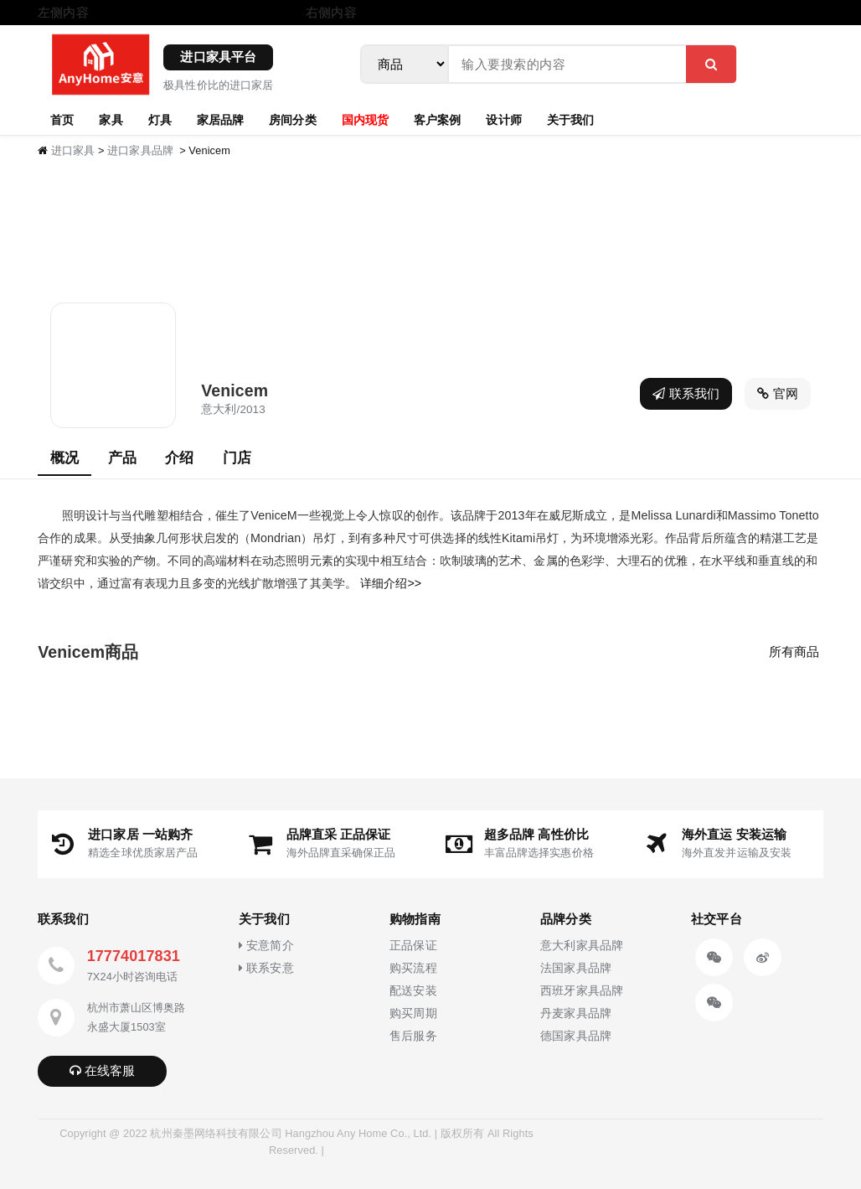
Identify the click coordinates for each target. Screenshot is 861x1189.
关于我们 (570, 119)
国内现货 (365, 119)
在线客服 (103, 1070)
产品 (122, 457)
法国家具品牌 (575, 968)
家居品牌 (220, 119)
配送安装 (412, 991)
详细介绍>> (390, 583)
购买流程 (412, 968)
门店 (237, 457)
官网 (777, 393)
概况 (64, 457)
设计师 (503, 119)
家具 (110, 119)
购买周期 (412, 1013)
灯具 (160, 119)
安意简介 (266, 945)
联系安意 (266, 968)
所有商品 (794, 651)
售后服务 (412, 1036)
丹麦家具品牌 (575, 1013)
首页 (62, 119)
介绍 (179, 457)
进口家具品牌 (140, 150)
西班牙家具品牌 (581, 991)
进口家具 (73, 150)
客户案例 (437, 119)
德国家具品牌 (575, 1036)
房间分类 (292, 119)
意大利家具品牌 (581, 945)
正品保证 (412, 945)
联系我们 (685, 393)
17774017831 (133, 956)
